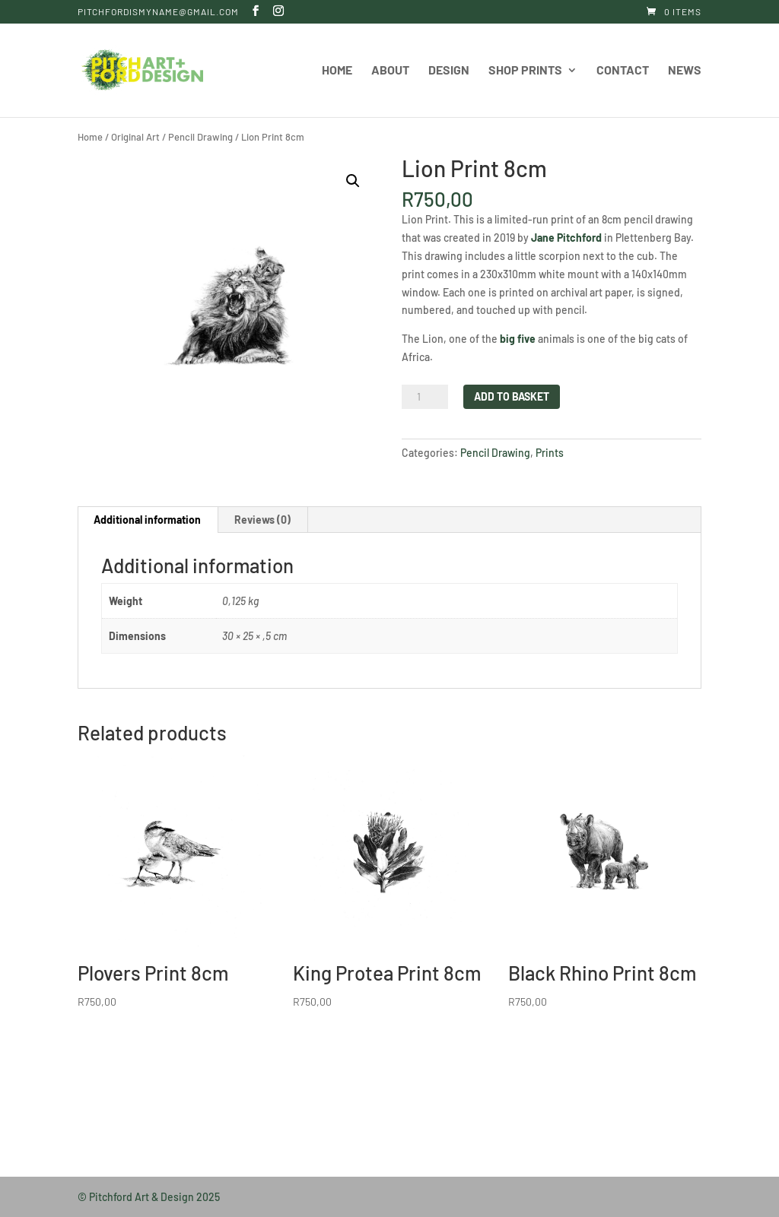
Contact (622, 71)
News (684, 71)
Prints (550, 452)
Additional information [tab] (147, 519)
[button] (353, 181)
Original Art (135, 137)
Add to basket (511, 396)
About (390, 71)
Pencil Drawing (200, 137)
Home (337, 71)
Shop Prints (525, 71)
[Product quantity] (424, 397)
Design (448, 71)
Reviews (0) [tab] (262, 519)
